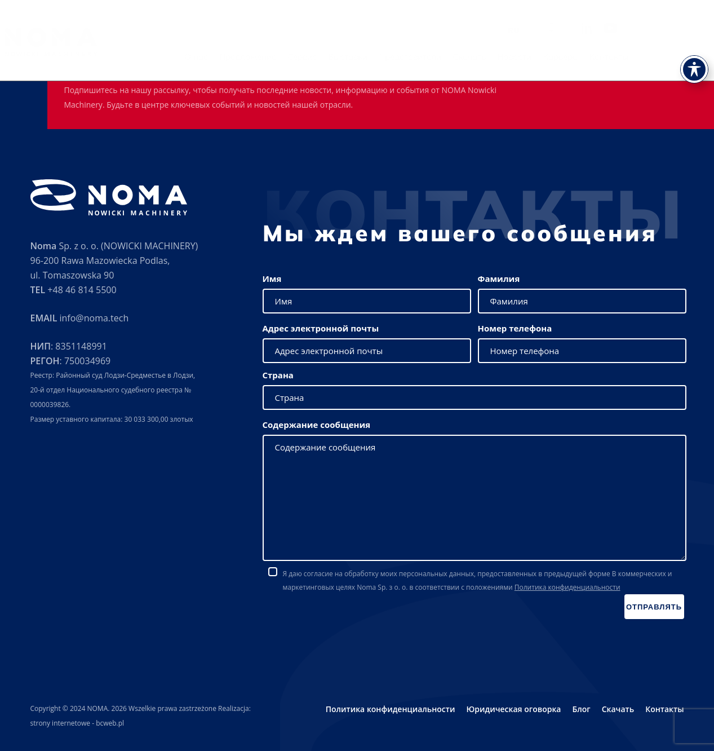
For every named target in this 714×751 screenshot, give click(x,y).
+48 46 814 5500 (81, 290)
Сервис (366, 56)
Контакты (673, 56)
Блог (581, 709)
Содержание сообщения (317, 424)
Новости (578, 56)
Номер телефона (515, 328)
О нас (260, 56)
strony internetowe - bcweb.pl (77, 723)
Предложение (311, 56)
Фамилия (499, 278)
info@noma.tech (93, 318)
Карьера (624, 56)
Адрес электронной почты (321, 328)
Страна (278, 375)
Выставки (412, 56)
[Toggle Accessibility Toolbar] (694, 45)
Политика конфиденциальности (567, 587)
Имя (272, 278)
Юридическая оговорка (513, 709)
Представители (474, 56)
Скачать (533, 56)
